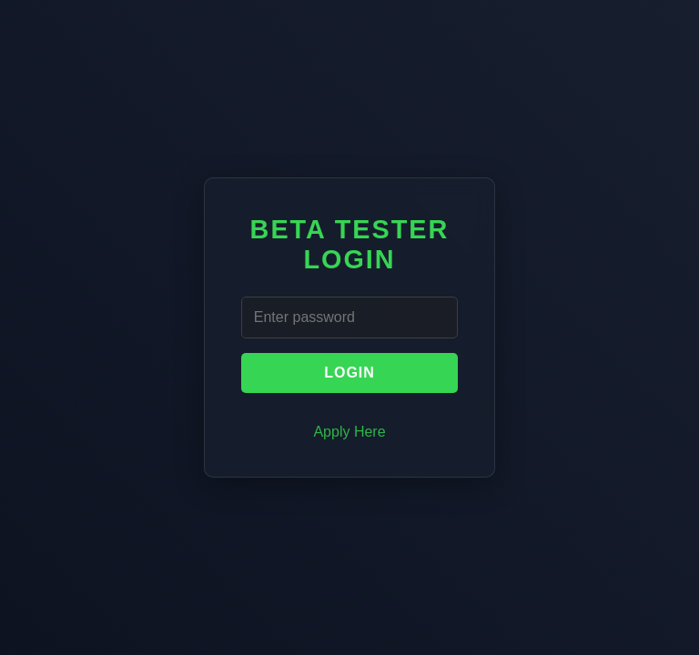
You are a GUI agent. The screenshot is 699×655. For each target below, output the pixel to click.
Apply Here (349, 431)
